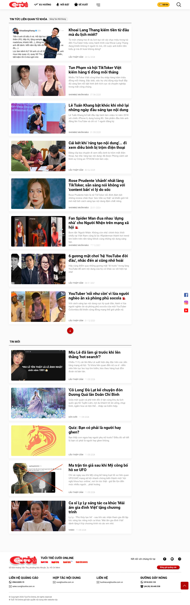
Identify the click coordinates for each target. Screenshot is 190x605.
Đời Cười (73, 417)
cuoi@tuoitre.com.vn (63, 582)
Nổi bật (62, 4)
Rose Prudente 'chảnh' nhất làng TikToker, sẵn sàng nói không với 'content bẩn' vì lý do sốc (97, 185)
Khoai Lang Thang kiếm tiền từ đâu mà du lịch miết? (99, 32)
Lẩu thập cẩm (76, 57)
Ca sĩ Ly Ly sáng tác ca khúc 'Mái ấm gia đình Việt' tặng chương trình (97, 507)
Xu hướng (42, 4)
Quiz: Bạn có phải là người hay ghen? (95, 429)
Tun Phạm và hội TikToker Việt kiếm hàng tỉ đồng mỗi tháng (95, 69)
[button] (97, 5)
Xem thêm (70, 331)
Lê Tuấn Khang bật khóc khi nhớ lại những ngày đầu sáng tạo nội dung (99, 107)
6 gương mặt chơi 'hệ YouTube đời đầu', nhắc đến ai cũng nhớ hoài (98, 258)
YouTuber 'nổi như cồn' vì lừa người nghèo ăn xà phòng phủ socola (99, 295)
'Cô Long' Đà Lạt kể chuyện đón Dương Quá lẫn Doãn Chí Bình (96, 392)
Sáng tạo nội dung (58, 19)
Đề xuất (81, 4)
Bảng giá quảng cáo (168, 567)
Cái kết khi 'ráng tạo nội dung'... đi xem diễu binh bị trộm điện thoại (98, 145)
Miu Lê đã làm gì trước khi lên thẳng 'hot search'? (94, 354)
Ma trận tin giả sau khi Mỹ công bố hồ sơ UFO (98, 467)
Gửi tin (163, 4)
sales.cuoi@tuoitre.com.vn (22, 586)
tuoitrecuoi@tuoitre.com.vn (110, 582)
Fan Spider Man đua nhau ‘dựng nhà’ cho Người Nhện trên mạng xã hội (99, 223)
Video (71, 530)
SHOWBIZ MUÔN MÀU (79, 94)
